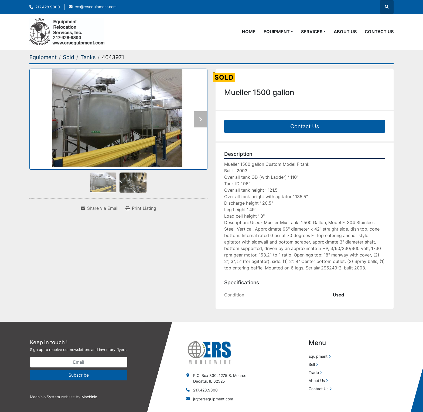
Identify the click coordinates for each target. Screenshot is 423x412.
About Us (345, 31)
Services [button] (311, 31)
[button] (278, 31)
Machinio (89, 396)
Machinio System (45, 396)
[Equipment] (43, 57)
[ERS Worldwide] (210, 352)
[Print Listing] (141, 208)
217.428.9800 (47, 7)
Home (248, 31)
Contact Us (379, 31)
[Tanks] (87, 57)
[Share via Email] (99, 208)
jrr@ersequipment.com (213, 399)
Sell (312, 364)
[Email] (78, 362)
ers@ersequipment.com (96, 7)
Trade (314, 372)
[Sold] (68, 57)
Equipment (277, 31)
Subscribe (79, 375)
